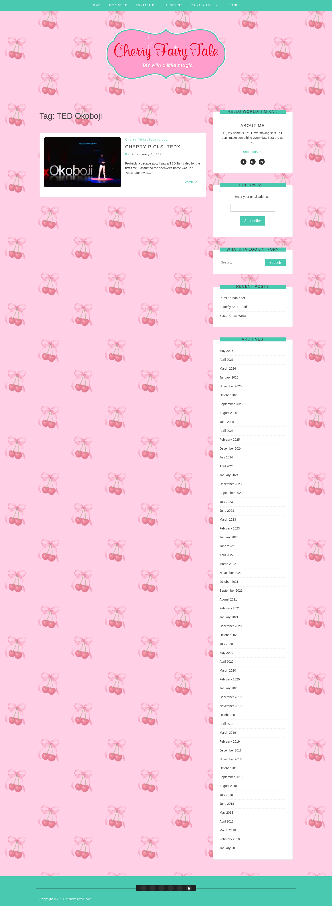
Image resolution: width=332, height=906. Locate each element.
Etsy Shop (118, 5)
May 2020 (226, 652)
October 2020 (229, 635)
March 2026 (228, 368)
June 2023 (227, 510)
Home (95, 5)
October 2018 (229, 768)
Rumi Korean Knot (232, 298)
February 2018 (230, 839)
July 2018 (226, 795)
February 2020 (230, 679)
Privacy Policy (204, 5)
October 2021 (229, 581)
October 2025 (229, 395)
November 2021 (231, 573)
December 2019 (231, 697)
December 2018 (231, 750)
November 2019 (231, 706)
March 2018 (228, 830)
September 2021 (231, 590)
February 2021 (230, 608)
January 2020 (229, 688)
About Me (173, 5)
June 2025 (227, 422)
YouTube (234, 5)
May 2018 (226, 812)
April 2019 (227, 724)
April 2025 (227, 430)
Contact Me (146, 5)
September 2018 (231, 777)
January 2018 (229, 848)
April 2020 (227, 661)
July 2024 (226, 457)
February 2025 (230, 439)
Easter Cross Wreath (234, 315)
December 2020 (231, 626)
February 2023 (230, 528)
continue (193, 182)
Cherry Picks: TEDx (153, 146)
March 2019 (228, 732)
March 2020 (228, 670)
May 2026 (226, 351)
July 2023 (226, 502)
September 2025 (231, 404)
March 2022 (228, 564)
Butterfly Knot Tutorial (234, 307)
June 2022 (227, 546)
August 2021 (228, 599)
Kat (128, 154)
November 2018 (231, 759)
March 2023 (228, 519)
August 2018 (228, 786)
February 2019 (230, 741)
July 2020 (226, 644)
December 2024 (231, 448)
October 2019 (229, 715)
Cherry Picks (136, 139)
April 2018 (227, 821)
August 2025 (228, 413)
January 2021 (229, 617)
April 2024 (227, 466)
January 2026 (229, 377)
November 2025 (231, 386)
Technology (158, 139)
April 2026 (227, 359)
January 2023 (229, 537)
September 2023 (231, 493)
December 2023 (231, 484)
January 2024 (229, 475)
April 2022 (227, 555)
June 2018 (227, 803)
